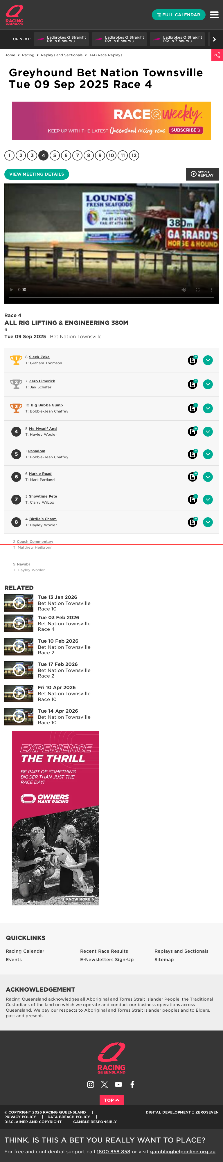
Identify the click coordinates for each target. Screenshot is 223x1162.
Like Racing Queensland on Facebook (132, 1084)
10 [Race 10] (111, 155)
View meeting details (36, 174)
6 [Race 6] (66, 155)
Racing (28, 55)
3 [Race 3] (32, 155)
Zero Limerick (42, 381)
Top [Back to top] (111, 1100)
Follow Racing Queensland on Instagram (90, 1084)
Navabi (23, 564)
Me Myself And (43, 428)
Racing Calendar (25, 951)
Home (14, 15)
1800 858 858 (113, 1151)
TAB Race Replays (105, 55)
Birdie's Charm (43, 519)
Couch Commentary (35, 541)
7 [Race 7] (77, 155)
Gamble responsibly (95, 1122)
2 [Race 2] (20, 155)
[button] (61, 39)
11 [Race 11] (123, 155)
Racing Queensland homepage (111, 1058)
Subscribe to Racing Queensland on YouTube (118, 1084)
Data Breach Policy (69, 1117)
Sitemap (164, 959)
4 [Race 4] (43, 155)
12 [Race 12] (134, 155)
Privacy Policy (20, 1117)
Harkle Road (40, 473)
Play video (14, 601)
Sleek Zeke (39, 357)
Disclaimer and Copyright (33, 1122)
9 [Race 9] (100, 155)
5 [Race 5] (54, 155)
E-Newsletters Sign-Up (107, 959)
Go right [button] (214, 39)
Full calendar (178, 14)
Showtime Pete (43, 496)
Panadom (36, 451)
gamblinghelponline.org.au (182, 1151)
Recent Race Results (104, 951)
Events (14, 959)
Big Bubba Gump (47, 405)
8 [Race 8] (88, 155)
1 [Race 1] (9, 155)
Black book (192, 360)
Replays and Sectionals (61, 55)
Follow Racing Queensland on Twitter (104, 1084)
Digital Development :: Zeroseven (182, 1112)
